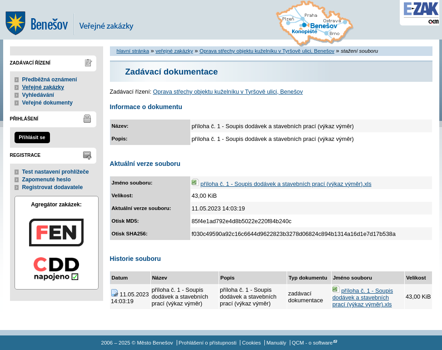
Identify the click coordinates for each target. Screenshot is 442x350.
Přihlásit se (32, 137)
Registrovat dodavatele (52, 187)
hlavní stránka (133, 51)
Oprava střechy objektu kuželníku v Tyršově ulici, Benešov (266, 51)
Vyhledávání (38, 95)
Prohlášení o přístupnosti (207, 342)
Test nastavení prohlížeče (55, 172)
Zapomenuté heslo (46, 179)
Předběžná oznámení (49, 79)
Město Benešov (76, 20)
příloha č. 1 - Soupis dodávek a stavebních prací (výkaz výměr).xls (285, 183)
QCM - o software (312, 342)
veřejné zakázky (174, 51)
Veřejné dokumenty (47, 103)
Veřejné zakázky (43, 87)
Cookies (251, 342)
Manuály (276, 342)
